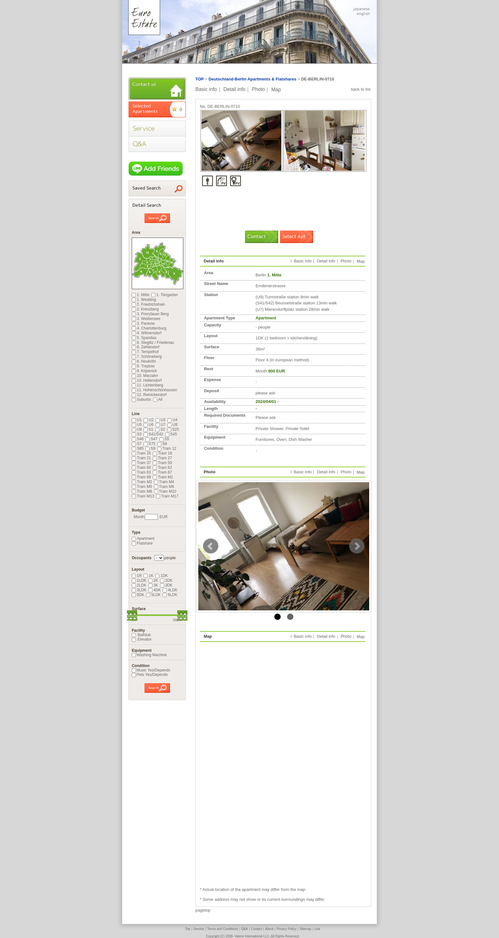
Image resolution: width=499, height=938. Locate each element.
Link (317, 929)
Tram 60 (141, 467)
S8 (162, 443)
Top (187, 929)
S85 (138, 448)
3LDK (139, 590)
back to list (360, 89)
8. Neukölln (144, 361)
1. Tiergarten (164, 295)
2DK (166, 580)
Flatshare (142, 543)
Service (198, 929)
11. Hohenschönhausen (154, 390)
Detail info (234, 89)
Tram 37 (141, 463)
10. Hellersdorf (147, 380)
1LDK (139, 580)
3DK (166, 585)
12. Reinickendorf (149, 395)
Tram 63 (141, 472)
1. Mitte (140, 295)
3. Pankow (143, 323)
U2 (148, 420)
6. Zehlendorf (145, 347)
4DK (154, 590)
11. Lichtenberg (147, 385)
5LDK (153, 595)
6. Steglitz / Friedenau (153, 342)
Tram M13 (143, 496)
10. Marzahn (145, 375)
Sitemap (305, 929)
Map (276, 89)
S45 (171, 434)
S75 (149, 443)
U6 (148, 424)
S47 (151, 439)
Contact (256, 929)
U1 (137, 420)
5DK (138, 595)
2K (153, 580)
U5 (137, 424)
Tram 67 (162, 472)
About (269, 929)
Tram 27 (162, 458)
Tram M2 (142, 482)
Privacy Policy (286, 929)
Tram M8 (142, 491)
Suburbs (141, 399)
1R (137, 575)
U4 (172, 420)
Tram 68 (141, 477)
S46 (138, 439)
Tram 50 (162, 463)
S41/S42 (153, 434)
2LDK (139, 585)
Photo (258, 89)
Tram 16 (141, 453)
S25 (173, 429)
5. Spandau (144, 338)
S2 (160, 429)
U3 (160, 420)
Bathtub (141, 635)
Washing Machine (149, 655)
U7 (160, 424)
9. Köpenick (144, 371)
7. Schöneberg (147, 356)
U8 (172, 424)
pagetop (202, 910)
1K (148, 575)
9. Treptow (143, 366)
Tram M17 (167, 496)
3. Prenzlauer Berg (150, 314)
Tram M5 (142, 486)
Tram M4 (164, 482)
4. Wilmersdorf (146, 333)
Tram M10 (165, 491)
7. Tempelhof (145, 352)
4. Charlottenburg (149, 328)
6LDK (170, 595)
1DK (161, 575)
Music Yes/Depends (151, 670)
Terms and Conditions (222, 929)
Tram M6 (164, 486)
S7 (137, 443)
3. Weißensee (146, 318)
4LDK (170, 590)
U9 (137, 429)
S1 (148, 429)
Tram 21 (141, 458)
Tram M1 (163, 477)
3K (153, 585)
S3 (137, 434)
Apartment (143, 538)
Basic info (206, 89)
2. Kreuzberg (145, 309)
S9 (150, 448)
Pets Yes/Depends (150, 674)
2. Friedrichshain (148, 304)
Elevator (141, 639)
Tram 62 (162, 467)
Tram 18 (162, 453)
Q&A (244, 929)
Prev (210, 546)
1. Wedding (144, 299)
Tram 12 (166, 448)
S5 (164, 439)
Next (356, 546)
